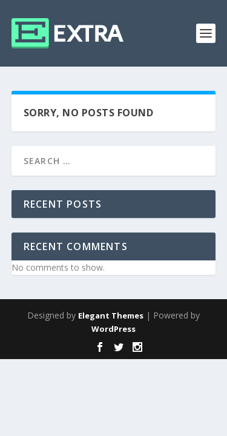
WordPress (113, 328)
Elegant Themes (110, 315)
